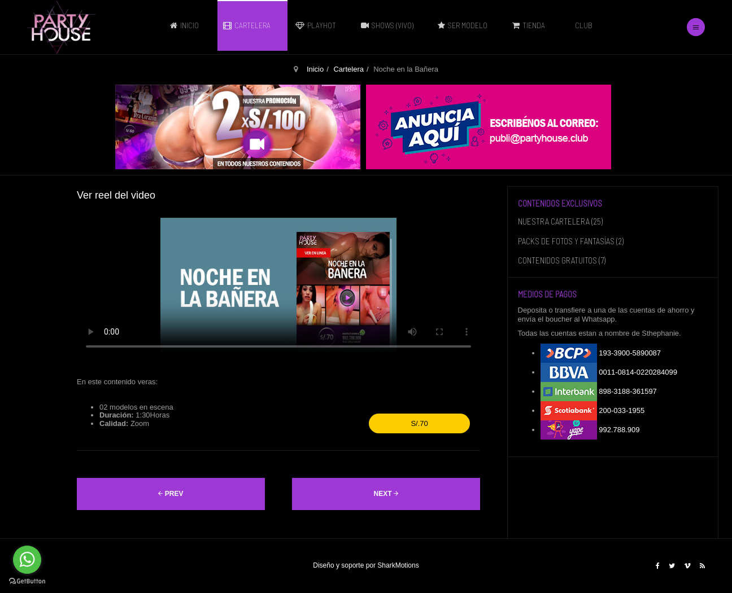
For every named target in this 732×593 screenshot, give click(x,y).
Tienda (531, 25)
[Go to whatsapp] (27, 560)
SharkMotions (398, 565)
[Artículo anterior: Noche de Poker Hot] (171, 494)
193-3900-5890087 (601, 353)
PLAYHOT (318, 25)
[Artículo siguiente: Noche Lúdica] (386, 494)
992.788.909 (590, 429)
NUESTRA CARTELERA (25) (560, 221)
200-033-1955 (593, 410)
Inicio (187, 25)
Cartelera (250, 25)
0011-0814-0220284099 (609, 372)
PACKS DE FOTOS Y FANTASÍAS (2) (571, 241)
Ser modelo (465, 25)
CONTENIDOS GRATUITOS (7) (561, 260)
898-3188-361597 (599, 391)
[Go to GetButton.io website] (27, 581)
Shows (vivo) (390, 25)
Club (583, 25)
